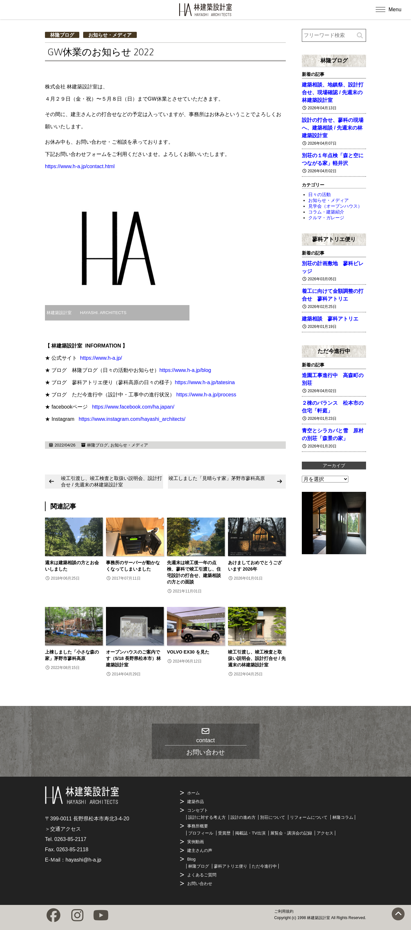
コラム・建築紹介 (326, 211)
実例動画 (195, 841)
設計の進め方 (243, 817)
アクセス (325, 833)
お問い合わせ (199, 883)
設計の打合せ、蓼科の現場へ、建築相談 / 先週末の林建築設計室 (332, 127)
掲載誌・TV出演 (250, 833)
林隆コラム (342, 817)
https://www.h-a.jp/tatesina (205, 382)
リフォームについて (309, 817)
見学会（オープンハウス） (335, 206)
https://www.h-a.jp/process (206, 394)
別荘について (272, 817)
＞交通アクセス (63, 829)
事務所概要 (197, 826)
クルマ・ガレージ (326, 217)
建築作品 (195, 801)
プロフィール (200, 833)
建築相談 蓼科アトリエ (330, 318)
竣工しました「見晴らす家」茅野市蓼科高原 (217, 478)
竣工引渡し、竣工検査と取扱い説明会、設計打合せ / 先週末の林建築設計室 (111, 481)
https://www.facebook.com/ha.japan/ (133, 407)
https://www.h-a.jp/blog (185, 370)
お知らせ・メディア (110, 35)
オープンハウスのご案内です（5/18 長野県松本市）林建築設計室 (133, 658)
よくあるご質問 (201, 874)
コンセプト (197, 810)
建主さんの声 (199, 850)
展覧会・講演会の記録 (291, 833)
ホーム (193, 792)
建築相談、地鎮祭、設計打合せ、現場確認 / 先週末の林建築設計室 (332, 92)
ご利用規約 (283, 911)
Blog (191, 859)
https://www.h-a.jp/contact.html (80, 166)
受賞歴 (224, 833)
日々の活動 (319, 194)
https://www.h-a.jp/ (101, 358)
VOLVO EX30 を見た (190, 652)
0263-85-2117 (70, 839)
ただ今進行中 (334, 351)
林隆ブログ (62, 35)
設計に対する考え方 (207, 817)
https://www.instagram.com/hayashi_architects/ (132, 419)
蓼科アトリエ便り (334, 239)
